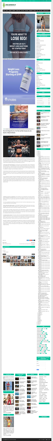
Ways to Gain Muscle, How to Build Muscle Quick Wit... (44, 257)
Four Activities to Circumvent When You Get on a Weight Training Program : (45, 145)
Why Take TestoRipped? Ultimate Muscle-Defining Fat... (43, 271)
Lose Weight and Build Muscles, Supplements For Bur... (44, 284)
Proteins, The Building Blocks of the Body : (44, 168)
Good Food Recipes (39, 79)
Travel (38, 94)
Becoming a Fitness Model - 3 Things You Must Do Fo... (43, 245)
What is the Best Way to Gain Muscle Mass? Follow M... (44, 261)
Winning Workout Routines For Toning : (43, 255)
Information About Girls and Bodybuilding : (23, 382)
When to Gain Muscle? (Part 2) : (42, 249)
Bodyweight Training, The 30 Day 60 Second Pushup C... (44, 163)
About (7, 0)
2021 (38, 155)
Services (45, 347)
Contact (14, 0)
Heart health (39, 82)
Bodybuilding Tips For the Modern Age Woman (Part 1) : (45, 117)
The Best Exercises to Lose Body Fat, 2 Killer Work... (44, 234)
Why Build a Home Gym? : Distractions (43, 300)
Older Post (33, 254)
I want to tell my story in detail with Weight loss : (45, 138)
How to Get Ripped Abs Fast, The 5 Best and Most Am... (44, 251)
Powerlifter (39, 56)
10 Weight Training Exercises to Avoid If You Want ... (44, 182)
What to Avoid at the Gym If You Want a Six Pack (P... (44, 246)
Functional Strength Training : (42, 275)
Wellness (26, 10)
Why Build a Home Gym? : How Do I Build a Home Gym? (44, 301)
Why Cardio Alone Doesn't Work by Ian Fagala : (43, 303)
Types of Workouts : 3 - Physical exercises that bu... (43, 195)
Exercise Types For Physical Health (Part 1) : (44, 196)
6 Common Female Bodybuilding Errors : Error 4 (43, 202)
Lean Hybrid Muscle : (41, 227)
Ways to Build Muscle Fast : (41, 276)
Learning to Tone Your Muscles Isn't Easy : (43, 207)
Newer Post (4, 254)
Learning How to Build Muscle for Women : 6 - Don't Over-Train (34, 389)
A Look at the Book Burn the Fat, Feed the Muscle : (44, 306)
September (39, 314)
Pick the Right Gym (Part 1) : (42, 221)
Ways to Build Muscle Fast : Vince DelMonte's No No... (44, 279)
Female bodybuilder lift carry (34, 407)
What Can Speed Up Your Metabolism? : (43, 294)
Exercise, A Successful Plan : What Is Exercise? (43, 310)
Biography (30, 10)
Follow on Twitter (43, 98)
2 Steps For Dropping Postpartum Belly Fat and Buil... (44, 157)
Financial (38, 90)
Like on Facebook (43, 100)
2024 (38, 152)
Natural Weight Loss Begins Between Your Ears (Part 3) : (44, 120)
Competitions (39, 50)
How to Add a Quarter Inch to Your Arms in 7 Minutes (22, 397)
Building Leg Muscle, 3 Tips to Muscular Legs (8, 377)
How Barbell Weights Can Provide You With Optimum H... (44, 206)
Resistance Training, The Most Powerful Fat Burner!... (44, 223)
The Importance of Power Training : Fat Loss (44, 218)
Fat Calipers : (40, 308)
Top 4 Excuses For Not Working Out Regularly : (43, 282)
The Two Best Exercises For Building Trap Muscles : (43, 180)
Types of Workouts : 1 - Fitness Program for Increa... (44, 192)
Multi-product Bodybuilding (41, 344)
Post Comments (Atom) (9, 255)
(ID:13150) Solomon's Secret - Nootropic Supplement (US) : (45, 142)
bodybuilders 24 (6, 439)
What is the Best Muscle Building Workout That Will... (43, 241)
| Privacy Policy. (14, 439)
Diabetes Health (46, 10)
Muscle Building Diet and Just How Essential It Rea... (44, 160)
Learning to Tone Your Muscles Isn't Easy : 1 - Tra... (44, 209)
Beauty (38, 61)
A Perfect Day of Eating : (41, 273)
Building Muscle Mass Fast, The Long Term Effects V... (44, 238)
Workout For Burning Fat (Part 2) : (42, 293)
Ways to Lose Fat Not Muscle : (42, 170)
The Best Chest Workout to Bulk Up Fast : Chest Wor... (43, 214)
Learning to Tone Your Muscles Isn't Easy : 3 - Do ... (44, 212)
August (39, 315)
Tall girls (40, 10)
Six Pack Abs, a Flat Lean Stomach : (43, 216)
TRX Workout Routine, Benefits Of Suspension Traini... (42, 179)
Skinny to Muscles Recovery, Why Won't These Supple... (43, 274)
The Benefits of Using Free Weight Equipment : (42, 231)
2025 (38, 151)
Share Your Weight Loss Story (21, 0)
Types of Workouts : (41, 191)
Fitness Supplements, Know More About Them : (43, 226)
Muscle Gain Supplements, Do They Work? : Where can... (44, 177)
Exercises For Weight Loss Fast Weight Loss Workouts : (44, 307)
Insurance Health (39, 68)
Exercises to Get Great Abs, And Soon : (43, 272)
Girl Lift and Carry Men (40, 49)
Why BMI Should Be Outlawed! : (42, 256)
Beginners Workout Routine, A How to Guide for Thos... (44, 169)
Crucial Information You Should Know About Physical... (44, 185)
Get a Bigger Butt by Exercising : (42, 295)
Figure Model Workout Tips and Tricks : (43, 270)
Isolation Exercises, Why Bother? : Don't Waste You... (43, 304)
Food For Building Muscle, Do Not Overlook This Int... (44, 237)
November (39, 312)
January (39, 321)
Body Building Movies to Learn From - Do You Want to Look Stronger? (23, 408)
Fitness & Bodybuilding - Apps (41, 337)
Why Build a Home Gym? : (41, 296)
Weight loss (18, 10)
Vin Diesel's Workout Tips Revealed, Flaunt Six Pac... (43, 252)
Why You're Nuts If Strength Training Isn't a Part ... (44, 228)
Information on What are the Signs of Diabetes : (22, 393)
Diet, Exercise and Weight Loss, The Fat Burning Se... (43, 203)
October (39, 313)
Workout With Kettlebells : (41, 173)
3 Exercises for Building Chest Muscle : (43, 188)
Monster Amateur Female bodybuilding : (44, 135)
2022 (38, 154)
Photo (26, 0)
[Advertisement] (19, 189)
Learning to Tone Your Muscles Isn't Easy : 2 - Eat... (44, 210)
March (39, 319)
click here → (5, 411)
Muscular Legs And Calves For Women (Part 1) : (23, 378)
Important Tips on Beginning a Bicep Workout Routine (43, 235)
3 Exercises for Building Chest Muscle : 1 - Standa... (43, 190)
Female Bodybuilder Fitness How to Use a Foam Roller (22, 405)
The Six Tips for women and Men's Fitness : (44, 167)
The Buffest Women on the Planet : (45, 130)
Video (38, 57)
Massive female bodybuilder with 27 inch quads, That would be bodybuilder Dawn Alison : (32, 412)
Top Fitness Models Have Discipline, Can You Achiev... (44, 198)
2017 (38, 324)
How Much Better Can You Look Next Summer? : (43, 243)
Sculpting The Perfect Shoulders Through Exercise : (43, 172)
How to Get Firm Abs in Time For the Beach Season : (44, 287)
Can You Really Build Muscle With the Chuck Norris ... (44, 281)
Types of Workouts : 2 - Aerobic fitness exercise (43, 194)
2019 (38, 322)
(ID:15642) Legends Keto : (44, 127)
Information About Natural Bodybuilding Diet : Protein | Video (22, 390)
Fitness (34, 10)
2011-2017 (11, 439)
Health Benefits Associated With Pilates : (43, 215)
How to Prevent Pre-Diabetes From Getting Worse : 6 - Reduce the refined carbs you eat (45, 124)
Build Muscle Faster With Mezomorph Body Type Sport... (44, 259)
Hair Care (45, 340)
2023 (38, 153)
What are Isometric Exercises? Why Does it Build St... (44, 232)
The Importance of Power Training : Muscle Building (44, 220)
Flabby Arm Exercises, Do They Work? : (43, 229)
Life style (30, 0)
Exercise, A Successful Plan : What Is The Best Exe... (43, 311)
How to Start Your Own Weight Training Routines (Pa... (43, 165)
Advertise (10, 0)
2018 (38, 323)
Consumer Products (40, 331)
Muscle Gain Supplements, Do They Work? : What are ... (44, 175)
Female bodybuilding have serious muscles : (45, 113)
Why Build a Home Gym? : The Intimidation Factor (44, 299)
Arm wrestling (39, 53)
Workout (34, 0)
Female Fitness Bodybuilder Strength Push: (22, 386)
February (39, 320)
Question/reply (39, 46)
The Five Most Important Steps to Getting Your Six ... (43, 254)
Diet (37, 10)
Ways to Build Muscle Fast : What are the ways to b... (43, 277)
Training (10, 10)
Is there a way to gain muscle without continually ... (43, 240)
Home (4, 0)
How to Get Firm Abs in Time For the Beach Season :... (44, 288)
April (39, 318)
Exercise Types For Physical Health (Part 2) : (44, 197)
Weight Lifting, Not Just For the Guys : (43, 283)
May (39, 317)
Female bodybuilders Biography (41, 334)
